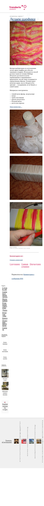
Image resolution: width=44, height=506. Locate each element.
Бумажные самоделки (4, 305)
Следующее (15, 264)
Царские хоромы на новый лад (35, 441)
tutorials (28, 248)
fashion (16, 248)
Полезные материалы (4, 323)
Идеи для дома (4, 314)
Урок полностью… (16, 107)
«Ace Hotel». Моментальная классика (20, 441)
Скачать (4, 329)
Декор (4, 310)
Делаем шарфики (22, 19)
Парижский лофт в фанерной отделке (42, 441)
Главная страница (25, 265)
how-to (24, 248)
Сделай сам (4, 289)
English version (5, 405)
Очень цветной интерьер (27, 441)
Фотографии (4, 300)
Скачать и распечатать (4, 294)
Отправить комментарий (16, 260)
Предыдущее (35, 264)
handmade (20, 248)
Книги (4, 318)
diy (13, 248)
